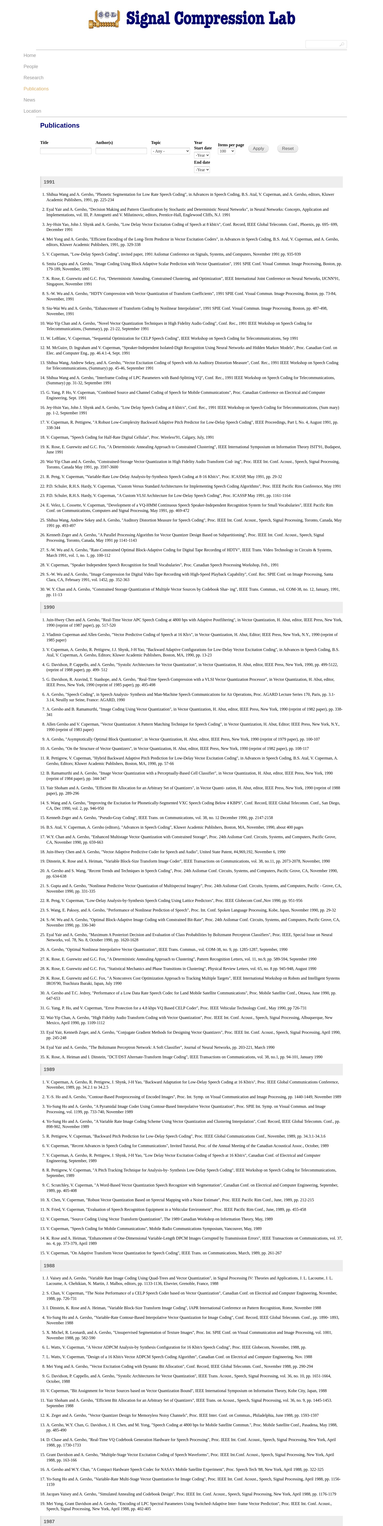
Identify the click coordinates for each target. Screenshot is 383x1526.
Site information (173, 1518)
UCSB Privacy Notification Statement (143, 1518)
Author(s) (104, 87)
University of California (157, 1511)
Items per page (231, 89)
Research (173, 55)
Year (198, 87)
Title (44, 87)
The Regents (130, 1511)
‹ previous (139, 1493)
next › (248, 1493)
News (231, 55)
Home (126, 55)
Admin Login (46, 1511)
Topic (156, 87)
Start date (203, 92)
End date (202, 106)
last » (267, 1493)
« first (116, 1493)
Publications (204, 55)
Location (254, 55)
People (148, 55)
